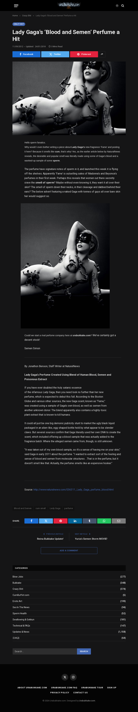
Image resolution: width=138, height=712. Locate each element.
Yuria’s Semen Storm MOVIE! (91, 538)
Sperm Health (20, 613)
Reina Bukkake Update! (50, 538)
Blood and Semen (23, 508)
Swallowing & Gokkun (23, 619)
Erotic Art (17, 601)
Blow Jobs (18, 577)
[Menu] (16, 5)
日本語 (16, 638)
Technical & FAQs (21, 626)
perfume (68, 508)
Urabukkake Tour (92, 688)
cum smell (41, 508)
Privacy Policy (59, 692)
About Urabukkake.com (32, 688)
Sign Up (111, 688)
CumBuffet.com (21, 595)
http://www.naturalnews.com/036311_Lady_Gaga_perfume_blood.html (73, 489)
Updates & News (21, 632)
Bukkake (17, 583)
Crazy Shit (19, 24)
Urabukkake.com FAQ (64, 688)
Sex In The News (21, 607)
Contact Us (80, 692)
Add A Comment (69, 550)
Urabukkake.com (87, 701)
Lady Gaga (55, 508)
